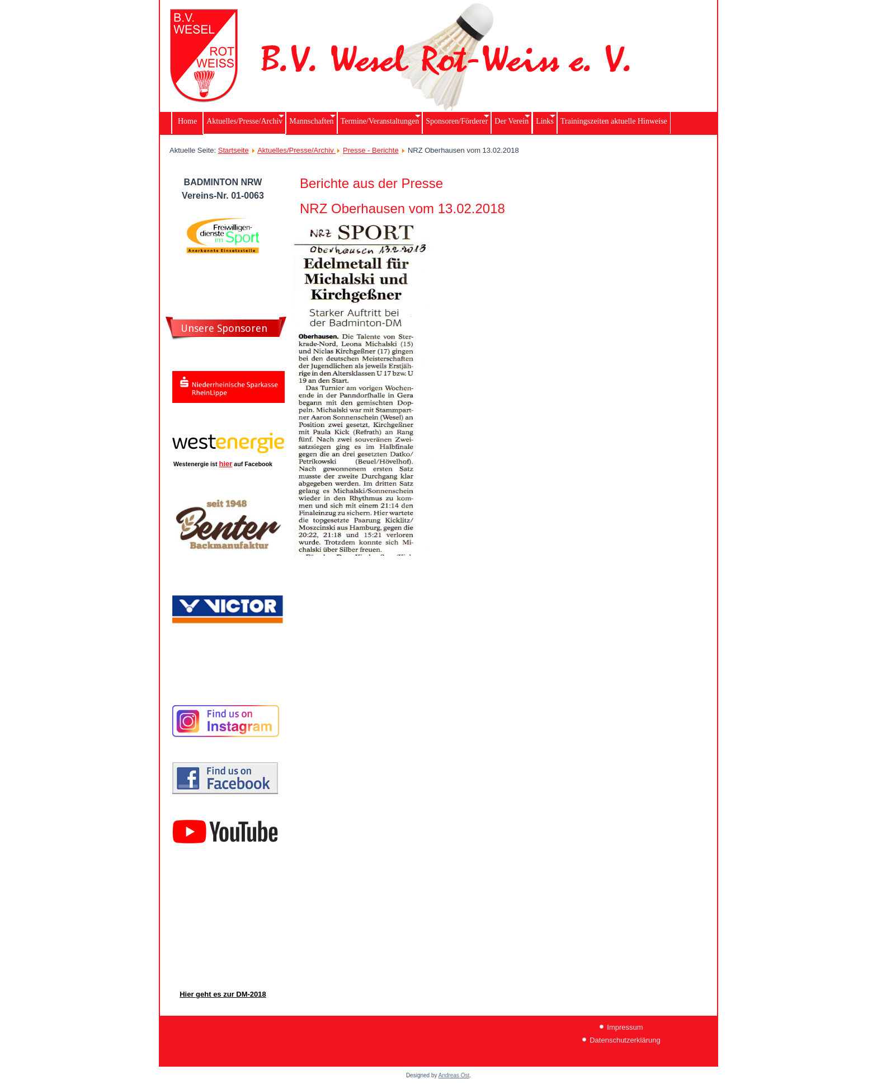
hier (226, 463)
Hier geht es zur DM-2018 (223, 994)
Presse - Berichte (371, 150)
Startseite (233, 150)
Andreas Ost (454, 1075)
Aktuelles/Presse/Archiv (296, 150)
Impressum (625, 1027)
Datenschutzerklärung (625, 1040)
